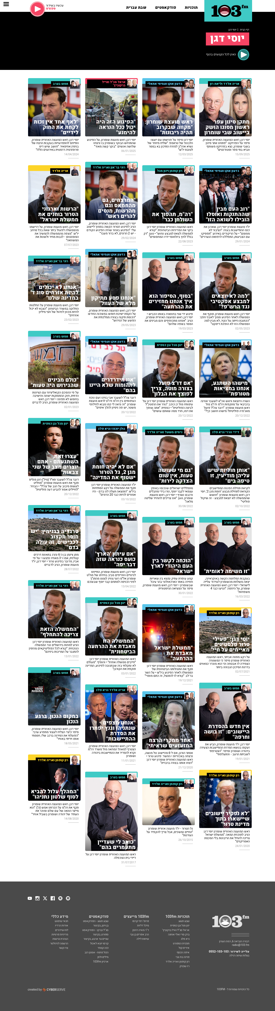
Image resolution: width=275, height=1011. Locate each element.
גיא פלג (185, 938)
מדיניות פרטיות (60, 934)
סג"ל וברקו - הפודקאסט (95, 930)
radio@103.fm (240, 945)
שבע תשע (184, 921)
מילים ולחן (102, 957)
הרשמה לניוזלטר (59, 943)
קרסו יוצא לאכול (99, 943)
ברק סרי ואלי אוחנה (178, 934)
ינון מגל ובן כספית (179, 925)
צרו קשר (63, 947)
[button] (191, 6)
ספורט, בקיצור (100, 934)
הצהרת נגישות (60, 938)
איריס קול (184, 947)
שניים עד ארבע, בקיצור (95, 938)
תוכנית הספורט (181, 943)
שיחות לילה (143, 938)
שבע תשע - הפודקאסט (95, 921)
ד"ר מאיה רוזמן (140, 930)
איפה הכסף (183, 952)
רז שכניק (184, 966)
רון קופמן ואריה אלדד (177, 961)
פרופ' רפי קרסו (140, 921)
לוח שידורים (61, 930)
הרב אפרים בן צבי (139, 934)
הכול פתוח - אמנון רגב (96, 952)
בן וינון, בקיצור (100, 925)
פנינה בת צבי (182, 957)
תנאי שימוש (61, 921)
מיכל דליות (143, 925)
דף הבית (244, 30)
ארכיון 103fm (100, 961)
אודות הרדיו (61, 925)
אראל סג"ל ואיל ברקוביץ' (175, 930)
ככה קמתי (103, 947)
